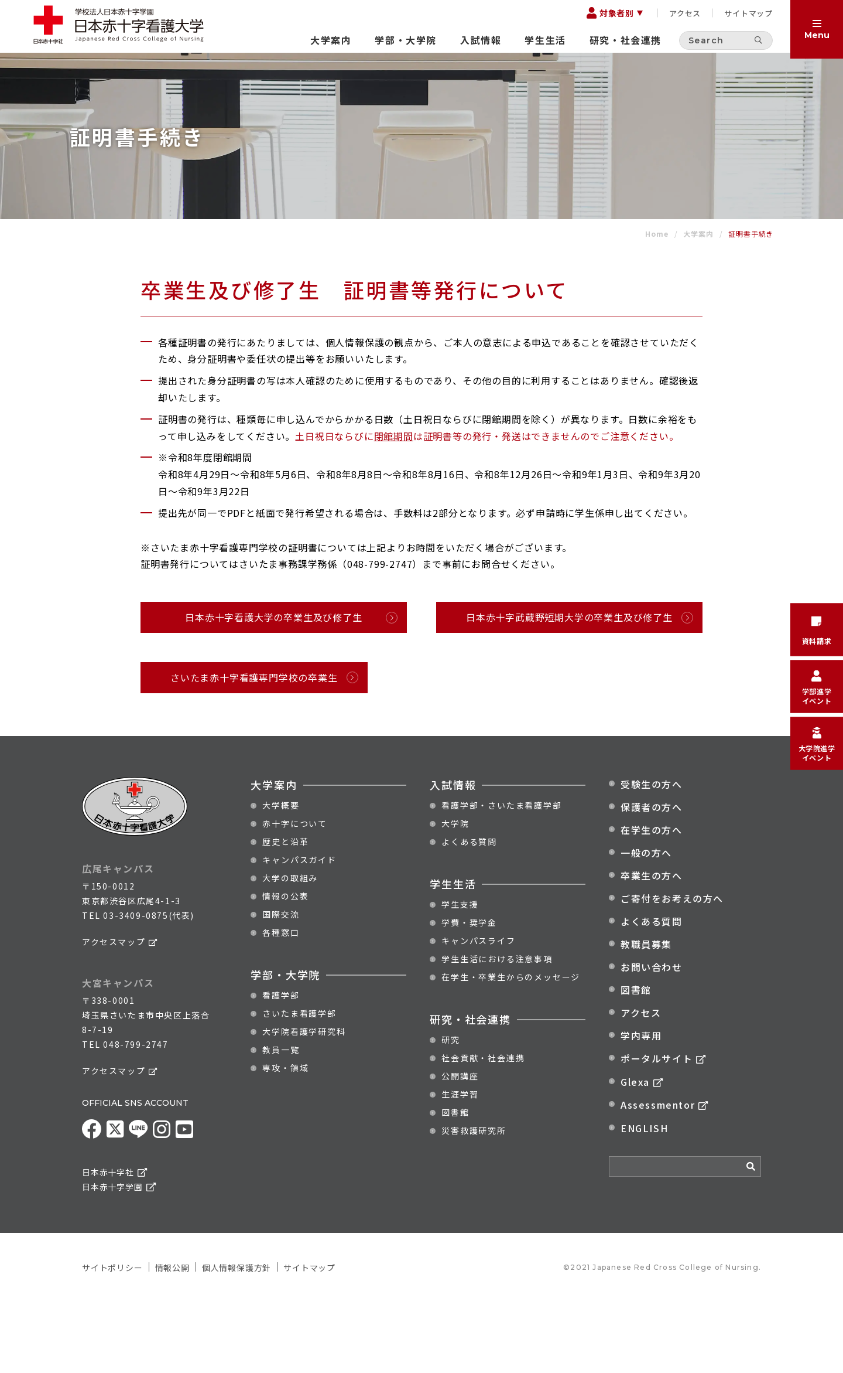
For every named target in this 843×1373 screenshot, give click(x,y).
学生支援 (459, 976)
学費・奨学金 (469, 994)
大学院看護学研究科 (303, 1103)
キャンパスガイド (299, 931)
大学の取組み (290, 949)
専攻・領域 (285, 1139)
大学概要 (280, 877)
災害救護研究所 (473, 1202)
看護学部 (280, 1066)
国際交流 (280, 986)
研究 (450, 1111)
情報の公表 (285, 967)
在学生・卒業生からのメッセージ (510, 1048)
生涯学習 (459, 1165)
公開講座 (459, 1147)
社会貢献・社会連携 (483, 1129)
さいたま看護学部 (299, 1085)
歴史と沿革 (285, 913)
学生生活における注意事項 (497, 1030)
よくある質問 (469, 913)
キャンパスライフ (478, 1012)
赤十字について (294, 895)
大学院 (455, 895)
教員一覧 (280, 1121)
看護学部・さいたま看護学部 (501, 877)
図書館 (455, 1184)
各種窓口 (280, 1004)
